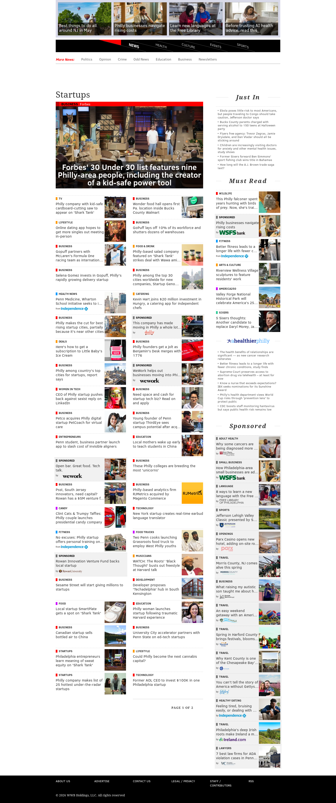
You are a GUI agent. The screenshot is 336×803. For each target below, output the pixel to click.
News (134, 46)
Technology (145, 508)
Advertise (102, 781)
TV (60, 198)
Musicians (144, 556)
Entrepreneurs (70, 437)
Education (163, 59)
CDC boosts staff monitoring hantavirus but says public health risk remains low (246, 407)
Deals (63, 341)
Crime (122, 59)
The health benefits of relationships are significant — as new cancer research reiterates (245, 355)
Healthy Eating (230, 700)
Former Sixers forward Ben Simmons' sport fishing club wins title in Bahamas (245, 158)
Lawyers (225, 748)
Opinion (105, 59)
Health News (68, 294)
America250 (227, 289)
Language (226, 486)
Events (215, 45)
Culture (188, 45)
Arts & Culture (230, 265)
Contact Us (141, 781)
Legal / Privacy (183, 781)
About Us (63, 781)
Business (185, 59)
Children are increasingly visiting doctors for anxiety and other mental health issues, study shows (247, 148)
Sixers (224, 312)
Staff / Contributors (220, 783)
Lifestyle (66, 222)
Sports (243, 45)
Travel (224, 557)
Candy (63, 508)
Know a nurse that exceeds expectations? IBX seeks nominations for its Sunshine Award (247, 386)
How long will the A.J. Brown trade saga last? (246, 166)
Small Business (230, 462)
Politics (86, 59)
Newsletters (208, 59)
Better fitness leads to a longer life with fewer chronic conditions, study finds (246, 365)
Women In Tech (69, 389)
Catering (142, 294)
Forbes (85, 104)
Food (62, 603)
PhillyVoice (85, 47)
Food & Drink (145, 246)
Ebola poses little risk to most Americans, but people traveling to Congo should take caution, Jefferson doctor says (247, 113)
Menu (62, 47)
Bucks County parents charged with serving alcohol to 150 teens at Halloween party (246, 125)
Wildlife (225, 193)
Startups (65, 651)
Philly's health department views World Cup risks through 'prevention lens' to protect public (245, 397)
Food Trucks (145, 532)
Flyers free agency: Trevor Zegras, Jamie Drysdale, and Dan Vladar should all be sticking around (246, 136)
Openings (226, 534)
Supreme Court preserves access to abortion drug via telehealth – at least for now (246, 375)
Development (145, 580)
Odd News (141, 59)
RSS (251, 781)
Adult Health (228, 438)
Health (161, 45)
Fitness (64, 532)
